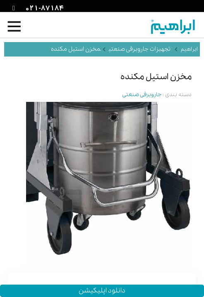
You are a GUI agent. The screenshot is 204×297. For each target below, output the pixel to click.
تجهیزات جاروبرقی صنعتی (139, 49)
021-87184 (43, 9)
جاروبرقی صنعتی (141, 95)
